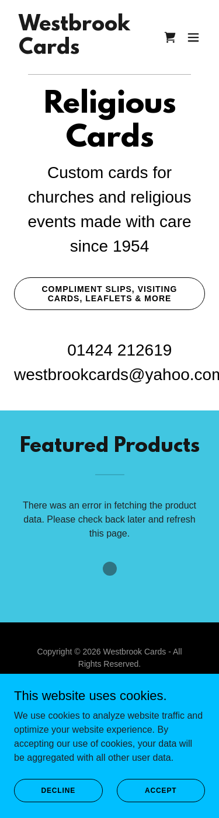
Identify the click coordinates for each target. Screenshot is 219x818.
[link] (74, 50)
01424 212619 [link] (119, 350)
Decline (58, 790)
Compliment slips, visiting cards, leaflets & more (110, 293)
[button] (193, 37)
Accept (160, 790)
